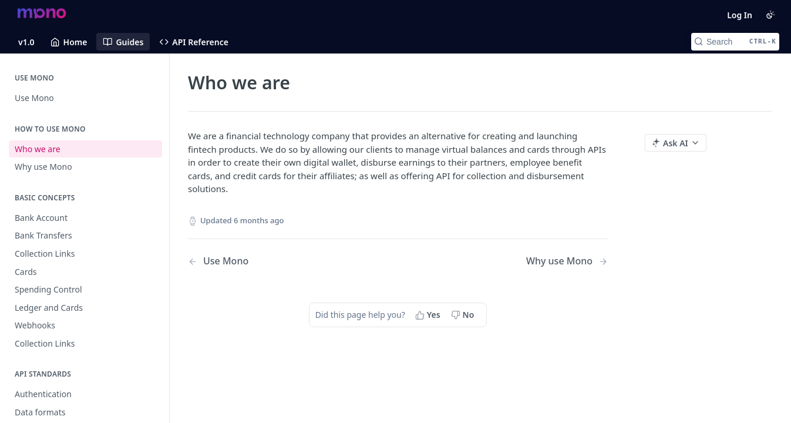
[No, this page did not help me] (464, 315)
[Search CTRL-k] (735, 42)
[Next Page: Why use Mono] (567, 261)
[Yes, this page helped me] (429, 315)
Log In (739, 15)
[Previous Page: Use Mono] (278, 261)
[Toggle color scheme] (770, 15)
